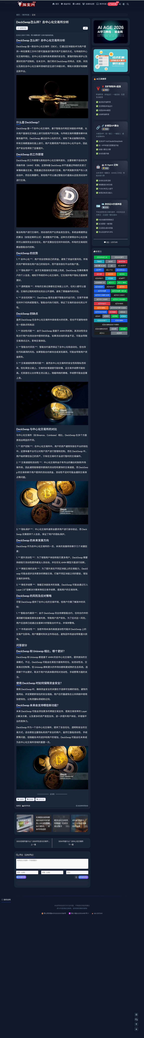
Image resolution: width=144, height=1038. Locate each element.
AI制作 (106, 316)
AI (112, 265)
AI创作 (97, 316)
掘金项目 (66, 4)
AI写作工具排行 (119, 295)
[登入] (120, 4)
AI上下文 (109, 270)
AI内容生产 (111, 287)
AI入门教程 (122, 282)
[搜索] (127, 4)
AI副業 (114, 329)
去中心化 (40, 799)
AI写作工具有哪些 (119, 299)
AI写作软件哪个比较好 (118, 308)
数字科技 (101, 4)
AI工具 (113, 3)
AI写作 (122, 287)
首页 (55, 4)
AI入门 (111, 282)
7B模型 (99, 261)
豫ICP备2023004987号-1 (80, 913)
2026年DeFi (119, 257)
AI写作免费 (102, 291)
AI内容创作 (99, 287)
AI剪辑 (114, 316)
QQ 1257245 (98, 913)
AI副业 (123, 316)
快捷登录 (21, 877)
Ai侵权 (110, 278)
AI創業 (123, 329)
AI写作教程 (119, 303)
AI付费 (99, 274)
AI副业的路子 (102, 320)
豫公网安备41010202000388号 (55, 913)
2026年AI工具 (102, 257)
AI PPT (98, 270)
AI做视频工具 (100, 282)
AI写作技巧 (102, 303)
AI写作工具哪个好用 (102, 295)
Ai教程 (76, 4)
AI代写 (110, 274)
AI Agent (122, 265)
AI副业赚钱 (119, 320)
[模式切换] (124, 4)
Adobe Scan (100, 265)
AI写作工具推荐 (102, 299)
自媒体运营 (88, 4)
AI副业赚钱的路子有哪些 (110, 324)
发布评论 (83, 877)
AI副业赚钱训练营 (101, 329)
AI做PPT (122, 278)
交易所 (21, 799)
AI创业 (122, 312)
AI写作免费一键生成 (119, 291)
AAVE (110, 261)
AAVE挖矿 (122, 261)
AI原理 (119, 333)
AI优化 (122, 274)
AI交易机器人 (121, 270)
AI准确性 (113, 312)
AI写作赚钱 (101, 308)
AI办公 (102, 333)
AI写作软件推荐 (100, 312)
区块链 (30, 799)
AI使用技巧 (99, 278)
